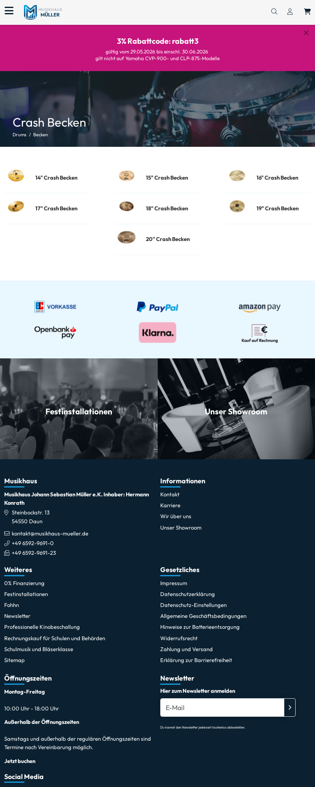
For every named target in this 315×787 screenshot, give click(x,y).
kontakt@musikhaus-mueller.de (50, 528)
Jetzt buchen (19, 755)
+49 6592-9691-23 (34, 547)
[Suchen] (274, 12)
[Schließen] (306, 33)
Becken (40, 128)
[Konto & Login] (290, 12)
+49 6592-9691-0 (33, 537)
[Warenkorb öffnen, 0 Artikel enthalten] (307, 12)
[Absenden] (290, 702)
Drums (19, 128)
